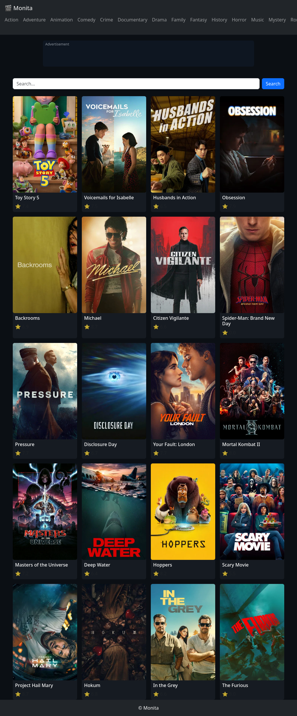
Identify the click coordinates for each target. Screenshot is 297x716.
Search (273, 84)
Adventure (34, 20)
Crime (106, 20)
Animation (61, 20)
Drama (159, 20)
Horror (239, 20)
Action (11, 20)
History (219, 20)
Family (178, 20)
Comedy (86, 20)
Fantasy (198, 20)
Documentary (132, 20)
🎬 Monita (18, 8)
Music (257, 20)
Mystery (277, 20)
